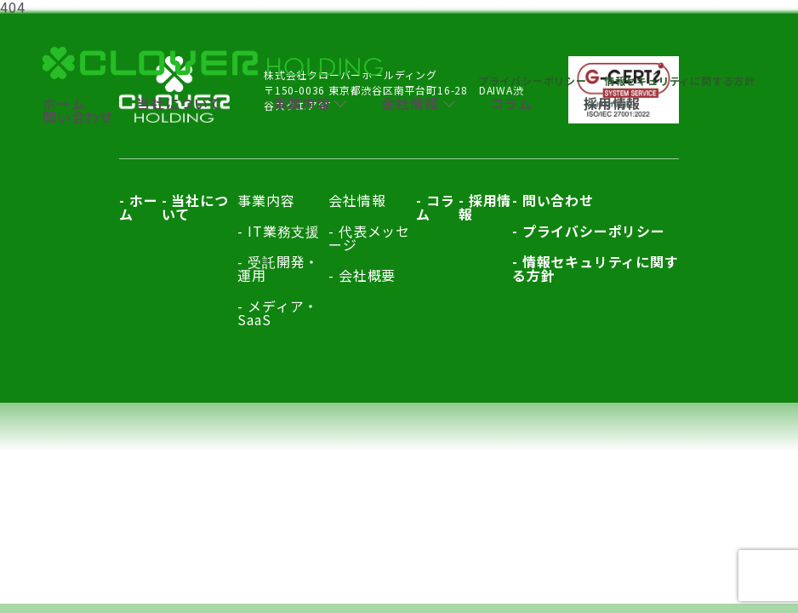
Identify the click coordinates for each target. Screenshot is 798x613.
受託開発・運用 (278, 268)
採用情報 (612, 103)
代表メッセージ (369, 238)
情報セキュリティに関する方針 (679, 81)
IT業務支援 (284, 231)
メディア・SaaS (277, 312)
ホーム (64, 103)
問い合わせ (78, 116)
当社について (179, 103)
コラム (511, 103)
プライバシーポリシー (532, 81)
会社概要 (367, 275)
